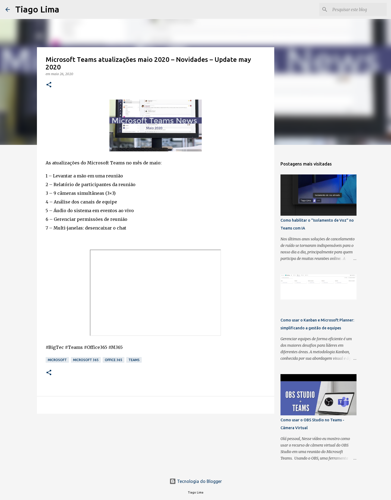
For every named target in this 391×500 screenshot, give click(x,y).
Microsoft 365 (86, 360)
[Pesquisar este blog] (358, 9)
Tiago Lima (37, 9)
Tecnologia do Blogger (195, 481)
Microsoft (57, 360)
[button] (49, 85)
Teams (134, 360)
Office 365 (113, 360)
